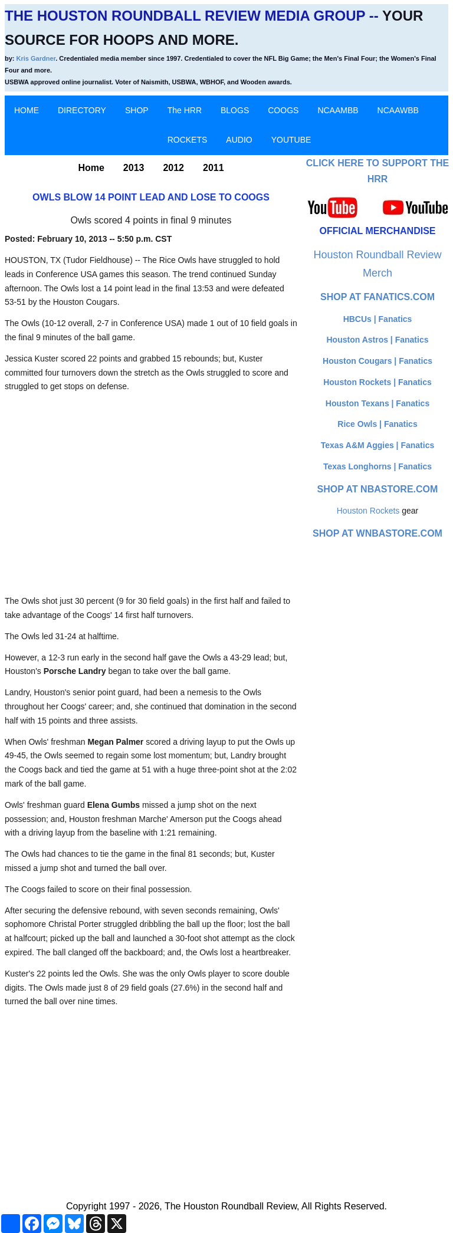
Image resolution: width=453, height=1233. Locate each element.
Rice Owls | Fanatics (377, 424)
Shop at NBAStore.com (377, 489)
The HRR (185, 110)
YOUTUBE (291, 139)
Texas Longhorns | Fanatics (377, 466)
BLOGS (235, 110)
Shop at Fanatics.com (377, 297)
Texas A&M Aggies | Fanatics (377, 445)
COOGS (283, 110)
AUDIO (239, 139)
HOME (26, 110)
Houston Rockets (368, 510)
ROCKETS (188, 139)
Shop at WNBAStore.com (377, 533)
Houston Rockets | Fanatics (377, 382)
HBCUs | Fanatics (377, 319)
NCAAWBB (398, 110)
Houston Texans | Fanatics (377, 403)
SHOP (137, 110)
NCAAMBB (337, 110)
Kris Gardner (36, 58)
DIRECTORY (82, 110)
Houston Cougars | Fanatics (377, 361)
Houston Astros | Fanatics (378, 339)
